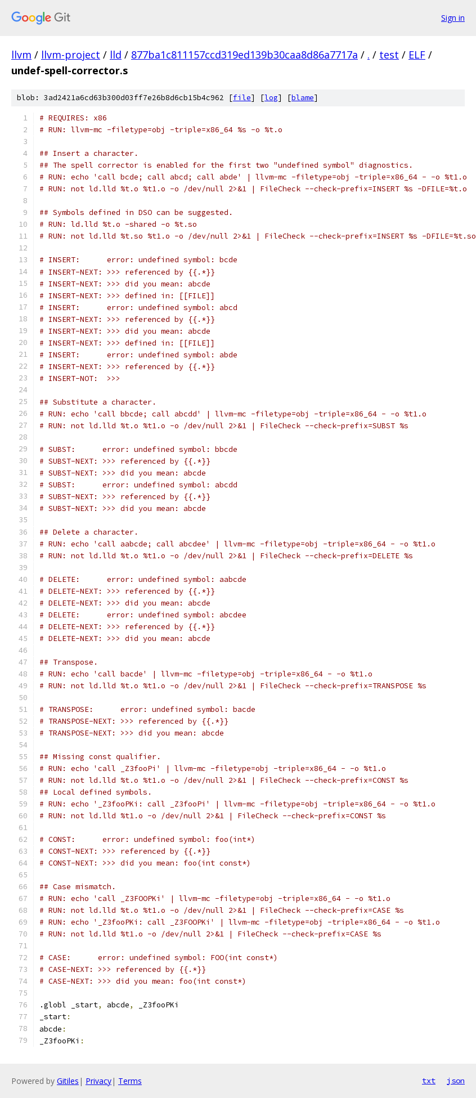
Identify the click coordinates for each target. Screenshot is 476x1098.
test (389, 54)
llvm (21, 54)
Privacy (98, 1080)
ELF (416, 54)
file (242, 97)
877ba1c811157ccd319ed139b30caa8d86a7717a (244, 54)
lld (116, 54)
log (271, 97)
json (456, 1080)
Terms (130, 1080)
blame (302, 97)
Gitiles (68, 1080)
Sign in (453, 17)
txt (428, 1080)
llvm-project (70, 54)
